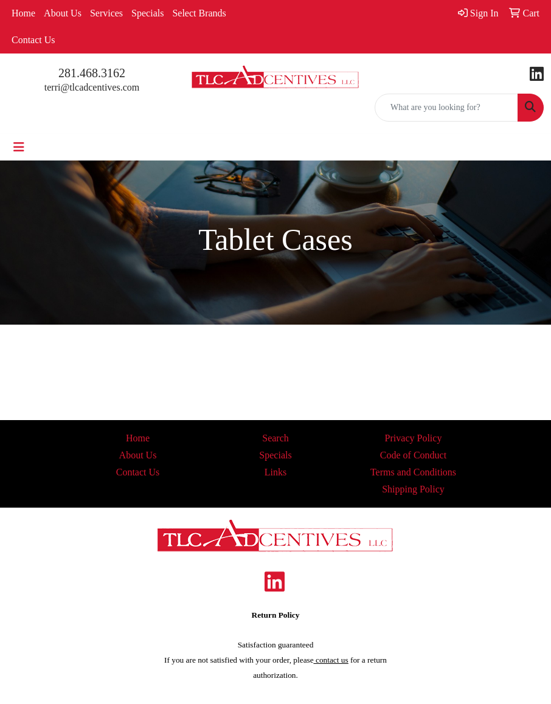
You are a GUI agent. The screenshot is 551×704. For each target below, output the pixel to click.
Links (275, 472)
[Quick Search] (446, 108)
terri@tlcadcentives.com (91, 87)
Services (106, 13)
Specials (147, 13)
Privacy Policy (413, 438)
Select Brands (199, 13)
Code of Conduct (413, 455)
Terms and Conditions (413, 472)
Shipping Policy (413, 489)
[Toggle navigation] (19, 147)
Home (23, 13)
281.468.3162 (91, 73)
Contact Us (33, 40)
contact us (331, 659)
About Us (62, 13)
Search (275, 438)
